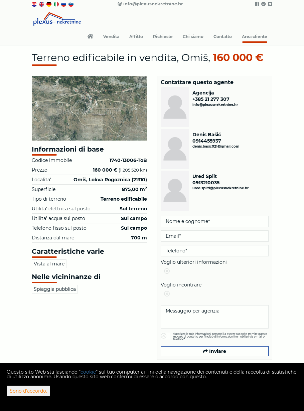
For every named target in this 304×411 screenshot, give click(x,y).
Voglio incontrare (215, 290)
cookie (88, 372)
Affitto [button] (136, 36)
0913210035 (205, 183)
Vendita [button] (111, 36)
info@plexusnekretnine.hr (150, 3)
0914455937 (206, 141)
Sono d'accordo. (28, 391)
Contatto (222, 36)
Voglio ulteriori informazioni (215, 268)
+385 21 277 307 (211, 99)
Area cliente (254, 36)
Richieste (163, 36)
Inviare (214, 351)
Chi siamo (193, 36)
